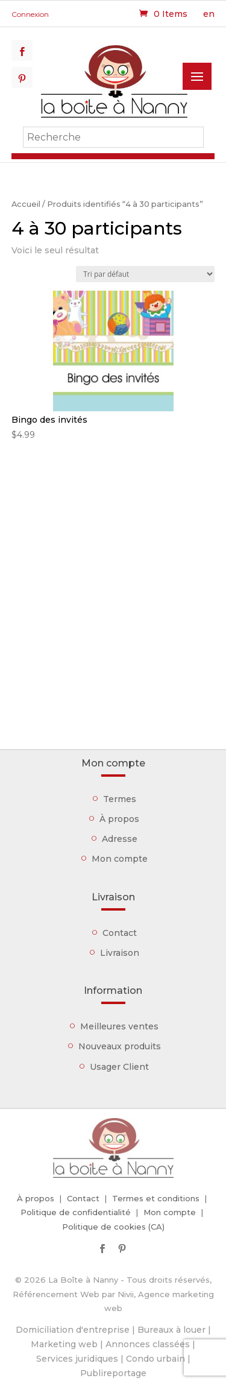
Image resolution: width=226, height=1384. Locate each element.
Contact (119, 932)
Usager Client (119, 1066)
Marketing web (64, 1344)
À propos (119, 819)
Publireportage (113, 1373)
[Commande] (145, 274)
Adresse (119, 838)
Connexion (30, 14)
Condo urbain (155, 1358)
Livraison (119, 952)
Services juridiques (77, 1358)
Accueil (25, 204)
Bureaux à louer (171, 1329)
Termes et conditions (155, 1198)
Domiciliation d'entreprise (73, 1329)
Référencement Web (56, 1294)
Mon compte (120, 858)
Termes (119, 799)
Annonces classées (147, 1344)
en (209, 13)
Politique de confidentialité (75, 1212)
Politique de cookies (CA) (113, 1226)
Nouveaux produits (119, 1046)
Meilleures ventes (119, 1026)
